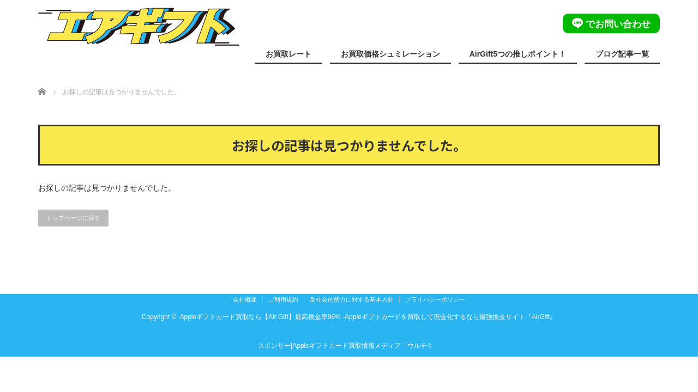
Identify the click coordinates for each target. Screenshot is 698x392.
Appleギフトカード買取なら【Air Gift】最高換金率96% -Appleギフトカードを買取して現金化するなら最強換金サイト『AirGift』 (367, 317)
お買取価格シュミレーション (390, 54)
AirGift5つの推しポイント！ (518, 54)
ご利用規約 (283, 299)
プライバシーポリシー (435, 299)
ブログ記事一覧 (622, 54)
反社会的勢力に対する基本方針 (352, 299)
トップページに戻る (73, 218)
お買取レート (288, 54)
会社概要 (245, 299)
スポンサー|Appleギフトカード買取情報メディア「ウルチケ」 (349, 346)
